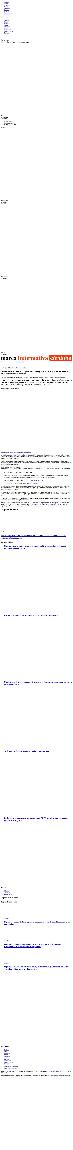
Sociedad (6, 2)
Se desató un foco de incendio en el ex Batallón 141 (26, 751)
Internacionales (8, 13)
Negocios (6, 14)
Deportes (6, 10)
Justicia (6, 7)
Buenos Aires (8, 894)
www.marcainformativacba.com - (52, 1071)
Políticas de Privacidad (10, 1068)
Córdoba (16, 458)
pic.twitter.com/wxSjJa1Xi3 (35, 480)
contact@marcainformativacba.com (60, 1075)
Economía (7, 5)
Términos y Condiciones (11, 1066)
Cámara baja (16, 455)
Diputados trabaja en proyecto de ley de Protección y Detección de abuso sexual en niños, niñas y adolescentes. (36, 968)
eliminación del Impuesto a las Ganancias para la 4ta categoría (49, 502)
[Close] (1, 42)
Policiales (7, 8)
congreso (6, 918)
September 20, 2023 (32, 483)
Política (6, 3)
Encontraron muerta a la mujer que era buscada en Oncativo (31, 615)
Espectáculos (7, 11)
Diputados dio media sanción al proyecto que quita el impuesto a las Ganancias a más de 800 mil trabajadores (34, 945)
